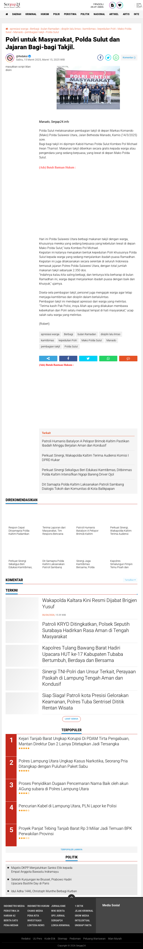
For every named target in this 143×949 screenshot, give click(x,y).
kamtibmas (89, 28)
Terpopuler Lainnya (71, 849)
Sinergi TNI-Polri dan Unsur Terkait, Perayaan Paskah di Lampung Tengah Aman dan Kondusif (89, 678)
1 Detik (79, 905)
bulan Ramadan (50, 28)
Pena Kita (33, 915)
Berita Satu (11, 920)
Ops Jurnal (58, 915)
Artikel (114, 14)
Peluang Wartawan (94, 938)
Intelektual (82, 920)
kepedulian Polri (107, 28)
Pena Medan (11, 925)
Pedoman (75, 938)
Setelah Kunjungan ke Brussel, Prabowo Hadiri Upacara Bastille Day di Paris (41, 881)
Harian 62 (9, 915)
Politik (85, 14)
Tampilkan (130, 580)
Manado (18, 32)
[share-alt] (48, 358)
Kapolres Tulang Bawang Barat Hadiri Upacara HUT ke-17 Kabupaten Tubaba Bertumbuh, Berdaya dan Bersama (82, 654)
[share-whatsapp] (116, 58)
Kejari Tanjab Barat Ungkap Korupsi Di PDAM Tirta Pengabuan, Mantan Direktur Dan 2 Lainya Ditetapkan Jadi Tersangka (74, 741)
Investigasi (34, 920)
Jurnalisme (58, 905)
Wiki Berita (58, 910)
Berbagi (34, 28)
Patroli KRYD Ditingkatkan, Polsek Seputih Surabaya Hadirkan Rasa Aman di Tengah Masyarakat (86, 630)
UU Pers (37, 938)
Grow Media (82, 915)
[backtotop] (71, 898)
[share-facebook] (100, 58)
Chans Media (35, 910)
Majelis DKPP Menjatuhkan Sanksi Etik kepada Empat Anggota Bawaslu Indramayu (41, 869)
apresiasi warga (19, 28)
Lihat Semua (71, 719)
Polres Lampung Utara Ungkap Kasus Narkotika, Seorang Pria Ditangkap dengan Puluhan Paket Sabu (73, 764)
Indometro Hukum (38, 905)
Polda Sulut (52, 32)
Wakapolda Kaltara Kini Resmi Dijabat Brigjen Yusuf (89, 603)
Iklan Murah (115, 938)
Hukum (45, 14)
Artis (126, 14)
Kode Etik (50, 938)
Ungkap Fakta (83, 925)
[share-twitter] (108, 58)
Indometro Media (14, 905)
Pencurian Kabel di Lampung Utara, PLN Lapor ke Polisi (68, 806)
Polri (56, 14)
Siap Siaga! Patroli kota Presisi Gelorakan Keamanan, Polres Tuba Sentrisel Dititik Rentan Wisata (85, 702)
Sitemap (62, 938)
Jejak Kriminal (84, 910)
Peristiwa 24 (11, 910)
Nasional (99, 14)
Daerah (16, 14)
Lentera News (36, 925)
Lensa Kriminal (60, 925)
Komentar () (129, 57)
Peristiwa (70, 14)
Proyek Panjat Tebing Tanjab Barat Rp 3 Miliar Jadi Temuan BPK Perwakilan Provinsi (75, 831)
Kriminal (31, 14)
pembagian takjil (34, 32)
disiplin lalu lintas (71, 28)
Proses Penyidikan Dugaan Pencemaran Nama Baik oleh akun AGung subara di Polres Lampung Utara (73, 786)
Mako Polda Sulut (92, 340)
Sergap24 (57, 920)
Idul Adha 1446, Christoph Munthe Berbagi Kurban (44, 891)
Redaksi (26, 938)
